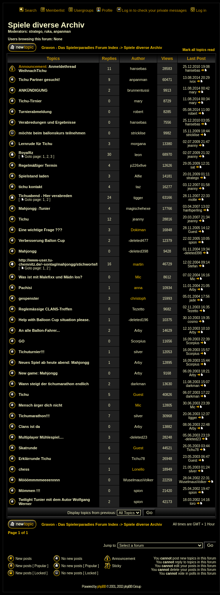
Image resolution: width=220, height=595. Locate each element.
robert (138, 112)
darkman (138, 384)
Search (28, 10)
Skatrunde (28, 448)
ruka (48, 31)
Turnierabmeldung (35, 112)
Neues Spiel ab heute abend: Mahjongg (54, 362)
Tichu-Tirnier (30, 101)
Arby (193, 289)
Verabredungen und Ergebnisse (47, 122)
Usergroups (81, 10)
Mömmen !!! (29, 491)
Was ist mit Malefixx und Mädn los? (50, 277)
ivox (193, 81)
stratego (35, 31)
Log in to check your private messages (152, 10)
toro (193, 503)
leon (138, 155)
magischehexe (138, 208)
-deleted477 (138, 240)
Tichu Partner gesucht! (39, 80)
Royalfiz (26, 153)
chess (24, 469)
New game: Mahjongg (38, 373)
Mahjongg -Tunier (34, 208)
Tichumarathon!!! (34, 416)
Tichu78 (193, 450)
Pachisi (25, 288)
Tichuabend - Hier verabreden (45, 196)
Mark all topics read (198, 50)
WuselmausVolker (138, 480)
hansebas (138, 68)
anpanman (62, 31)
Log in (198, 10)
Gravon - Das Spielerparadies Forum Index (79, 47)
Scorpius (138, 341)
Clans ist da (29, 426)
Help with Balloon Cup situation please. (54, 320)
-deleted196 (138, 320)
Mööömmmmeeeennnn (39, 480)
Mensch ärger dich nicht (40, 405)
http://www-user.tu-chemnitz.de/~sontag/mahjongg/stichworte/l (58, 262)
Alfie (138, 176)
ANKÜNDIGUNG (33, 90)
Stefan (193, 266)
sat (192, 167)
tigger (138, 198)
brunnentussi (138, 90)
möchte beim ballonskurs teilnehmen (52, 133)
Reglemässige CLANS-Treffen (45, 309)
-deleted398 (138, 251)
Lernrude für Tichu (35, 144)
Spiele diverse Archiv (46, 25)
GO (21, 341)
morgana (138, 144)
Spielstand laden (34, 176)
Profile (104, 10)
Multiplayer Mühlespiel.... (41, 437)
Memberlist (52, 10)
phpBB (101, 586)
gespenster (29, 298)
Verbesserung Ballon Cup (42, 240)
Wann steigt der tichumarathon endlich (54, 384)
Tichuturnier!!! (31, 352)
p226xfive (138, 165)
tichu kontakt (30, 187)
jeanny (193, 145)
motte (192, 200)
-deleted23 (138, 437)
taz (138, 187)
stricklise (138, 133)
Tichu (24, 219)
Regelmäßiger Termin (38, 165)
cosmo (193, 322)
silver (138, 352)
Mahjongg (28, 251)
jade (192, 300)
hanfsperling (192, 210)
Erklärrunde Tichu (35, 458)
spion (193, 242)
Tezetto (138, 309)
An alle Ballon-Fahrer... (39, 330)
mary (193, 92)
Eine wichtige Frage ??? (40, 230)
